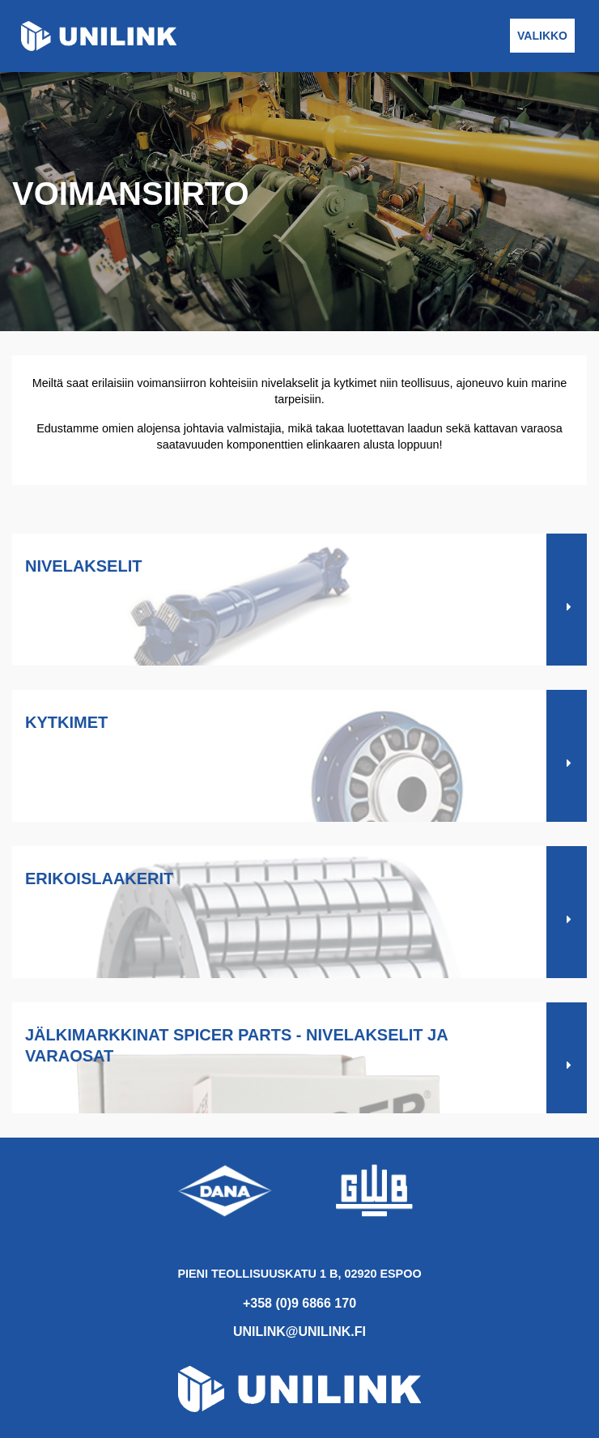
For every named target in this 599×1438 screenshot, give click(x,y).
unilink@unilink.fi (299, 1331)
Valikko (542, 35)
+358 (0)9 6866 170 (299, 1303)
